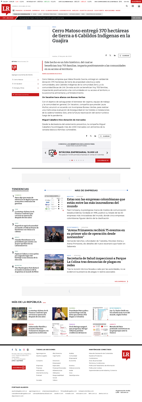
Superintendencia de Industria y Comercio (103, 370)
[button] (45, 153)
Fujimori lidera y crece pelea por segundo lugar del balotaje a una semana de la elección (27, 257)
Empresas (39, 365)
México (17, 237)
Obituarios (56, 373)
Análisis (71, 353)
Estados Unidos (75, 14)
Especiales (56, 365)
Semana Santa (63, 14)
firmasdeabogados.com (69, 391)
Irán (83, 14)
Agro (16, 223)
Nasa (34, 14)
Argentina (18, 265)
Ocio (70, 373)
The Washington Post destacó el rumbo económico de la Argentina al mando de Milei (27, 270)
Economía (72, 360)
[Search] (126, 6)
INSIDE (118, 10)
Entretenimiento (115, 308)
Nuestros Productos (95, 356)
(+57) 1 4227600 (17, 360)
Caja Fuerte (56, 356)
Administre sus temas (21, 94)
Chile (16, 209)
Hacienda (72, 308)
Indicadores (40, 370)
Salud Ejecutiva (74, 375)
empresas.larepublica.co (50, 391)
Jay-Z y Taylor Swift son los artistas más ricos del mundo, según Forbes (120, 313)
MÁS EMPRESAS (120, 281)
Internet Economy (42, 373)
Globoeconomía (74, 368)
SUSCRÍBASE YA (102, 160)
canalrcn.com (58, 393)
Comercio (18, 195)
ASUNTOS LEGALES (86, 10)
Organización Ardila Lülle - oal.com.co (123, 391)
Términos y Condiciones (97, 363)
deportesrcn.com (17, 396)
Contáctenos (93, 358)
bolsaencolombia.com (86, 391)
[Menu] (13, 10)
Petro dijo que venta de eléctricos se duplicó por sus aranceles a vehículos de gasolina (26, 201)
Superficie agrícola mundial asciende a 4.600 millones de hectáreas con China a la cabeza (27, 229)
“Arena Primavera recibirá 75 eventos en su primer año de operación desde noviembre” (96, 233)
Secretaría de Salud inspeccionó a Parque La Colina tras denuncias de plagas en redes (96, 262)
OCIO (42, 10)
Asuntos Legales (41, 356)
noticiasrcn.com (81, 393)
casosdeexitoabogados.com (21, 393)
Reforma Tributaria (49, 14)
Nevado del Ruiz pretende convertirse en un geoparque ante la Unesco (120, 330)
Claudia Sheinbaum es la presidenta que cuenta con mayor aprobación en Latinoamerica (26, 243)
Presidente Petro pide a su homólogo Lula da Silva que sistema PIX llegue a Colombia (78, 314)
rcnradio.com (69, 393)
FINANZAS (19, 10)
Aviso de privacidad (95, 360)
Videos (55, 380)
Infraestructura (57, 370)
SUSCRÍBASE (136, 1)
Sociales (39, 380)
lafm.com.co (93, 393)
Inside (71, 370)
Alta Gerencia (57, 353)
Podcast (39, 375)
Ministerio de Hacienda (93, 14)
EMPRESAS (36, 10)
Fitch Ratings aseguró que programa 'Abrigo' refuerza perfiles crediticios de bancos (78, 330)
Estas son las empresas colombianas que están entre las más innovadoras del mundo (96, 202)
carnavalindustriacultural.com (42, 393)
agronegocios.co (34, 391)
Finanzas (72, 324)
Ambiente (113, 324)
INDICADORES (110, 10)
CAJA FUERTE (99, 10)
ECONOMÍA (27, 10)
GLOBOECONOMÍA (52, 10)
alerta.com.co (103, 393)
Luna (39, 14)
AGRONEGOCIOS (65, 10)
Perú (16, 251)
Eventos (71, 365)
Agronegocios (41, 353)
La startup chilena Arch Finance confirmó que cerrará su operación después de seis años (24, 215)
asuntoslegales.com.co (19, 391)
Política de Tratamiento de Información (102, 365)
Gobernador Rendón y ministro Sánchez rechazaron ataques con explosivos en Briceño (39, 330)
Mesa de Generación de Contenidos (101, 353)
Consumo (39, 360)
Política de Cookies (95, 368)
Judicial (31, 324)
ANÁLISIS (75, 10)
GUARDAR (124, 55)
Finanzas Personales (59, 368)
